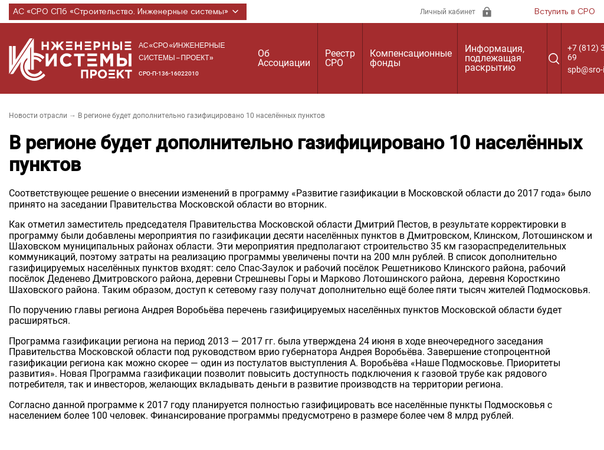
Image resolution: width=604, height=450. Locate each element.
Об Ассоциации (284, 58)
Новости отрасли (38, 115)
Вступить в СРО (564, 11)
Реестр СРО (340, 58)
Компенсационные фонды (411, 58)
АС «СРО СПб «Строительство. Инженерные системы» (127, 12)
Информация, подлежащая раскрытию (494, 58)
